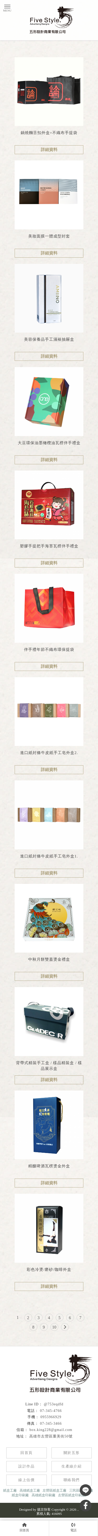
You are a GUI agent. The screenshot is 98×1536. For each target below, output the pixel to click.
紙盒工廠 (10, 1490)
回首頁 (26, 1453)
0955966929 (51, 1417)
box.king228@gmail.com (51, 1430)
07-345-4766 (51, 1411)
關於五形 (72, 1453)
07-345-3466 (51, 1423)
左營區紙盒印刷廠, (72, 1495)
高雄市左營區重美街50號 (51, 1436)
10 (54, 1327)
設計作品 (26, 1466)
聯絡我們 (72, 1480)
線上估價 (26, 1480)
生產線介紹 (71, 1466)
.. (78, 1509)
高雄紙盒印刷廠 (43, 1495)
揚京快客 (44, 1509)
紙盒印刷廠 (20, 1495)
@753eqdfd (54, 1404)
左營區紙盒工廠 (54, 1490)
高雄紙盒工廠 (30, 1490)
